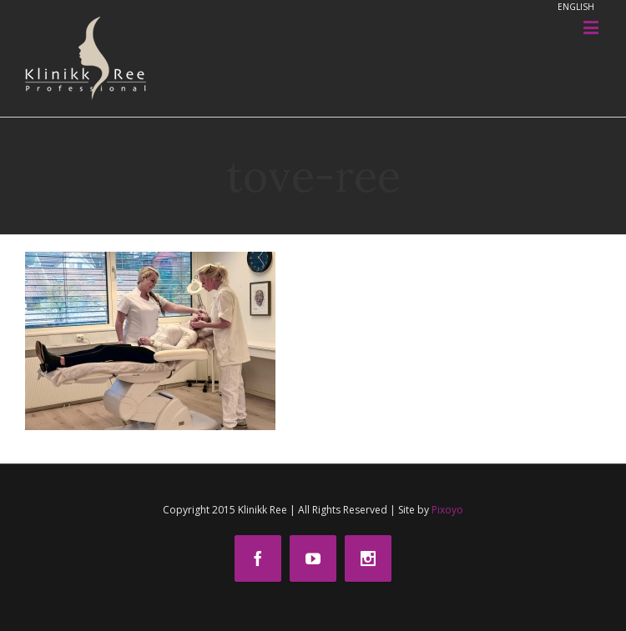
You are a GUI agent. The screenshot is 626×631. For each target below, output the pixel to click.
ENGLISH (576, 7)
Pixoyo (447, 510)
